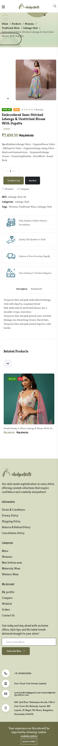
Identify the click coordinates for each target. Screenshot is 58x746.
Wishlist (7, 603)
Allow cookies (29, 741)
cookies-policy (29, 736)
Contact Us (8, 615)
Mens (5, 551)
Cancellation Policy (13, 533)
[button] (7, 363)
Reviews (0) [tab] (36, 288)
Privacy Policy (10, 515)
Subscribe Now (16, 651)
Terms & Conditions (13, 509)
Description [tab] (21, 288)
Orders (6, 609)
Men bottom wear (12, 562)
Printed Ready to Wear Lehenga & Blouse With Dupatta (30, 428)
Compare (7, 598)
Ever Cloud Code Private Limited (30, 683)
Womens (7, 556)
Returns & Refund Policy (16, 527)
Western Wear (10, 574)
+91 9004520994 (22, 673)
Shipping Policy (11, 521)
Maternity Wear (11, 568)
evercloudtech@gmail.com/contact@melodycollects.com (35, 693)
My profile (8, 592)
